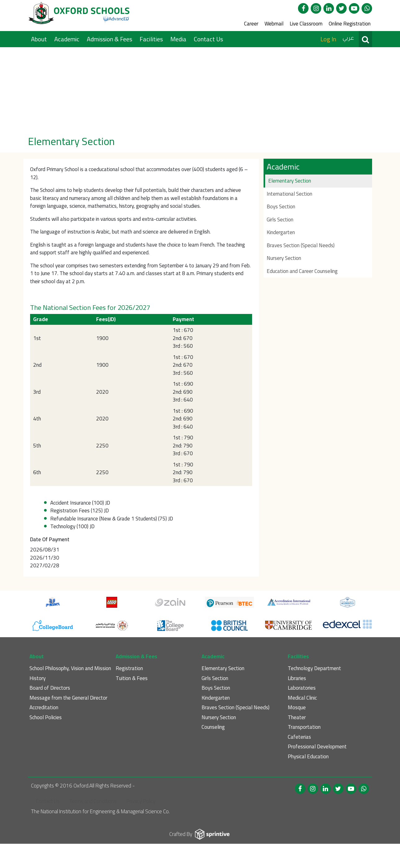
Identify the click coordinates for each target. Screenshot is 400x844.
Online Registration (350, 24)
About (39, 39)
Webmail (273, 24)
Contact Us (208, 39)
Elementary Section (289, 181)
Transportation (304, 727)
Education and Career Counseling (302, 271)
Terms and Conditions (93, 801)
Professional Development (317, 746)
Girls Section (280, 220)
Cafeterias (299, 737)
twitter (341, 8)
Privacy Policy (141, 801)
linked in (328, 8)
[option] (200, 89)
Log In (328, 39)
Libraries (297, 678)
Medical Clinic (302, 698)
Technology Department (314, 668)
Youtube (354, 8)
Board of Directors (49, 688)
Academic (67, 39)
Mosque (297, 707)
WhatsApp (367, 8)
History (37, 678)
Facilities (152, 39)
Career (251, 24)
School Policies (45, 717)
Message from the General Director (68, 698)
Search (365, 39)
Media (179, 39)
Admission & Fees (110, 39)
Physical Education (308, 756)
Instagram (316, 8)
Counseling (213, 727)
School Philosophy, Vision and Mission (70, 668)
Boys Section (281, 206)
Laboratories (302, 688)
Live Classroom (306, 24)
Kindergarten (281, 232)
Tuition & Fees (132, 678)
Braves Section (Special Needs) (301, 245)
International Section (289, 194)
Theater (297, 717)
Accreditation (43, 707)
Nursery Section (284, 258)
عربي (348, 39)
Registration (129, 668)
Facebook (303, 8)
